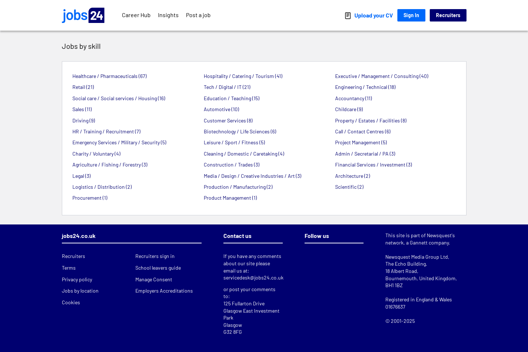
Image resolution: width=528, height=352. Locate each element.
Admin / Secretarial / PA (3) (365, 153)
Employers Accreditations (164, 291)
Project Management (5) (361, 142)
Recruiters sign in (155, 256)
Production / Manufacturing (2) (238, 187)
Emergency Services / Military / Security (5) (119, 142)
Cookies (71, 302)
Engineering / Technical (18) (365, 87)
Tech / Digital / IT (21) (227, 87)
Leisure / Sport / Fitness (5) (234, 142)
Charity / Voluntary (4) (96, 153)
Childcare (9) (349, 109)
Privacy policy (77, 279)
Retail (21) (83, 87)
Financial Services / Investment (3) (373, 164)
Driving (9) (83, 120)
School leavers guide (158, 268)
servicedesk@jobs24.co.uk (253, 277)
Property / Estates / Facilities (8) (370, 120)
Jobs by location (80, 291)
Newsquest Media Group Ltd (416, 257)
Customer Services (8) (228, 120)
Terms (69, 268)
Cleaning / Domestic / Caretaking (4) (244, 153)
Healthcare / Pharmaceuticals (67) (109, 76)
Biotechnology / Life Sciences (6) (240, 131)
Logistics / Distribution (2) (102, 187)
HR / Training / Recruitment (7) (106, 131)
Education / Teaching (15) (231, 98)
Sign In (411, 15)
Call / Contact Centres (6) (362, 131)
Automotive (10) (221, 109)
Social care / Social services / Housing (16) (118, 98)
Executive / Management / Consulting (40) (381, 76)
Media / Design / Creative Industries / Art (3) (252, 176)
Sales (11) (82, 109)
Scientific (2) (349, 187)
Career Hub (136, 14)
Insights (168, 14)
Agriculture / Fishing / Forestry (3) (109, 164)
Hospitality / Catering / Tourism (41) (243, 76)
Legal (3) (81, 176)
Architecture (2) (352, 176)
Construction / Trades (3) (231, 164)
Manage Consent (153, 279)
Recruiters (448, 15)
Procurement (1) (89, 198)
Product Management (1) (230, 198)
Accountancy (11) (353, 98)
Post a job (198, 14)
